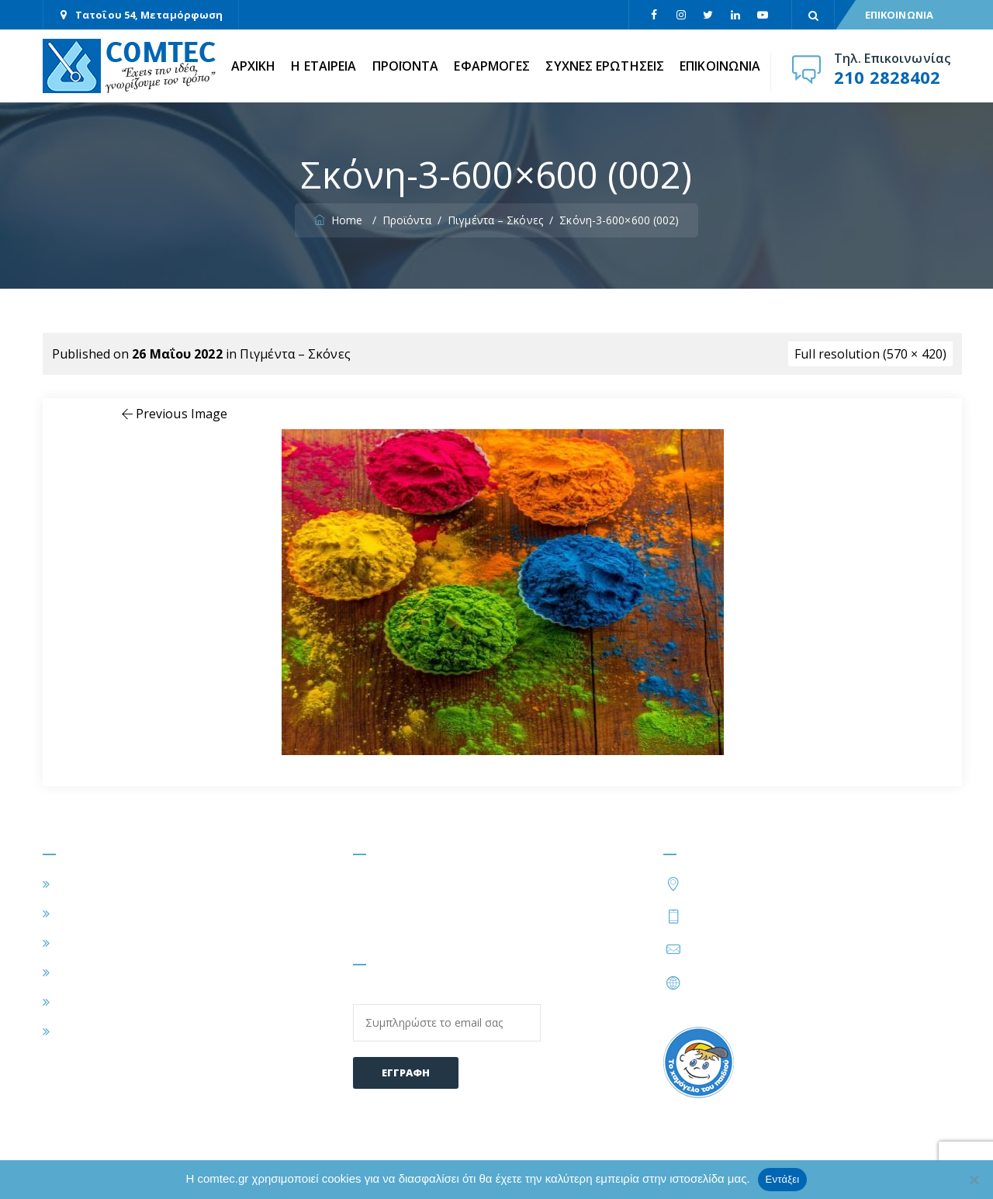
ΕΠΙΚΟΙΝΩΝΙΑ (899, 15)
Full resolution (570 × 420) (870, 353)
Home (340, 220)
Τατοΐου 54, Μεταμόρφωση (149, 15)
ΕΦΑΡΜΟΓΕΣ (492, 66)
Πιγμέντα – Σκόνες (295, 353)
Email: (447, 1013)
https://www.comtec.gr (753, 982)
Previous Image (173, 413)
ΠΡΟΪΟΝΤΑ (405, 66)
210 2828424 (812, 915)
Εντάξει (783, 1179)
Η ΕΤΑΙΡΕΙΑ (323, 66)
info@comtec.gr (734, 949)
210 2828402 (887, 76)
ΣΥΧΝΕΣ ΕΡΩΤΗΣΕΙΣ (604, 66)
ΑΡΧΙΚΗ (253, 66)
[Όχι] (973, 1179)
